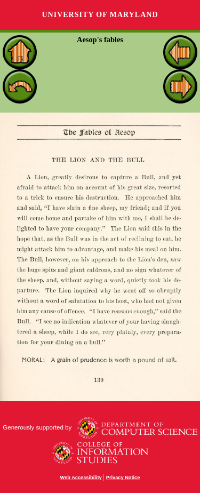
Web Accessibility (81, 477)
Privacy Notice (123, 477)
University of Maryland (100, 15)
